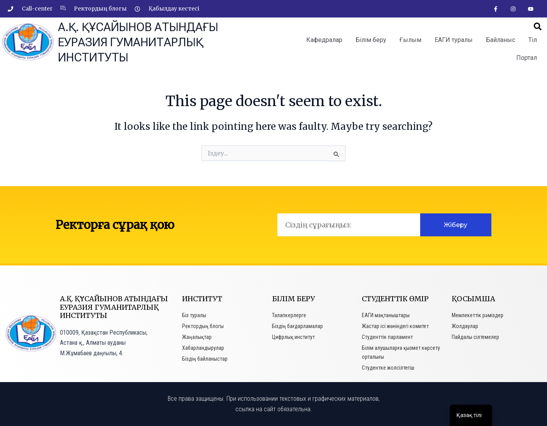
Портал (526, 57)
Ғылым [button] (410, 40)
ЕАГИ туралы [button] (454, 40)
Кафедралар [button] (324, 40)
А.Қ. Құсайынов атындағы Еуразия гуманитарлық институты (138, 42)
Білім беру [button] (371, 40)
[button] (538, 26)
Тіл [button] (532, 40)
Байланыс (500, 40)
